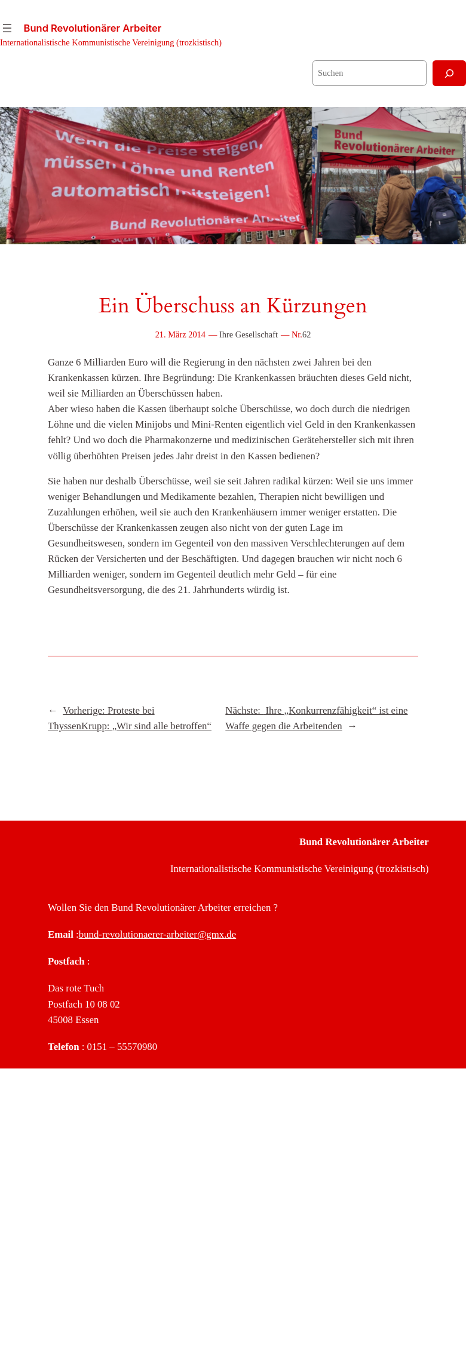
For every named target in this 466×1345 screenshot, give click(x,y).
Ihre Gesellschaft (248, 334)
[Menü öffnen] (7, 28)
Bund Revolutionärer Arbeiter (93, 28)
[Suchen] (449, 73)
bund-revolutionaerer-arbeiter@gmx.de (157, 934)
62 (306, 334)
